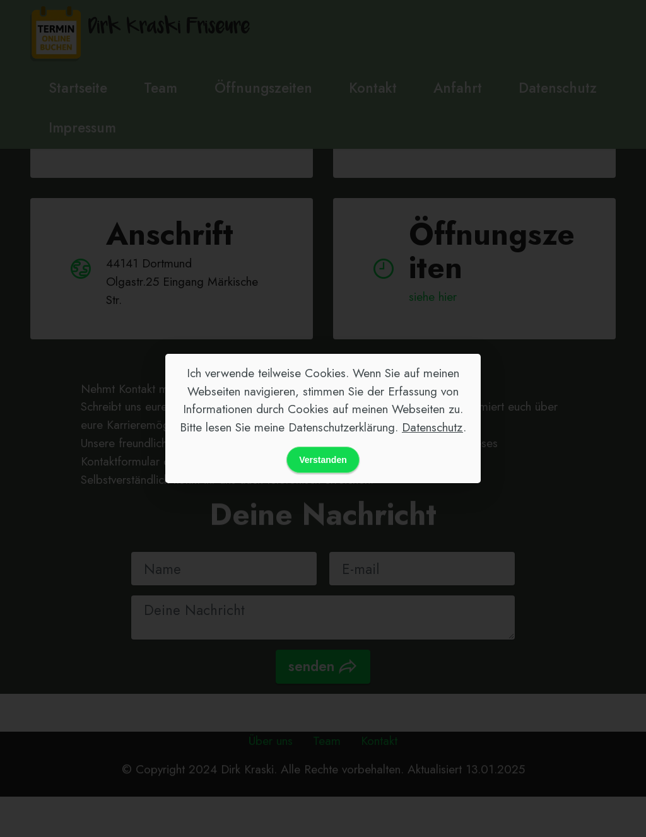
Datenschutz (432, 427)
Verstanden (322, 460)
